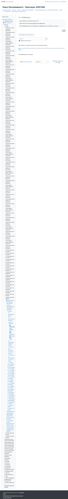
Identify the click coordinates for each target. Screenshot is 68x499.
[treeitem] (8, 253)
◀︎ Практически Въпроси (26, 61)
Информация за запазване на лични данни (13, 495)
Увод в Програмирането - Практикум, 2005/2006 (46, 10)
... (64, 30)
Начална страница (6, 10)
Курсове (14, 10)
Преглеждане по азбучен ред (18, 11)
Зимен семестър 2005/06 (28, 10)
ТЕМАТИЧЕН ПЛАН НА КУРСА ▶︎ (57, 61)
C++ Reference (7, 11)
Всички (20, 49)
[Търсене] (31, 39)
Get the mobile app (7, 497)
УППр (4, 494)
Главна (60, 10)
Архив (19, 10)
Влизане (64, 1)
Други (19, 48)
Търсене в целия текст (26, 40)
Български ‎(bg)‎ (9, 1)
